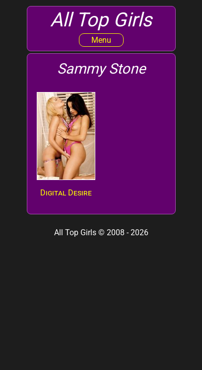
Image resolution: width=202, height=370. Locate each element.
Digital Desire (66, 192)
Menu (101, 40)
